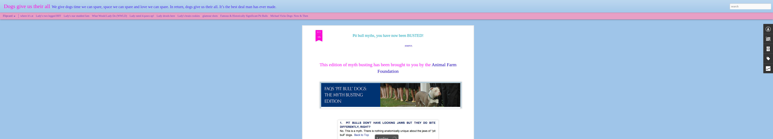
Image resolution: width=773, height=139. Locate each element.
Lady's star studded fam (76, 15)
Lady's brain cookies (189, 15)
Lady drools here (166, 15)
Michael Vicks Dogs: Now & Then (289, 15)
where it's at (26, 15)
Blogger (404, 137)
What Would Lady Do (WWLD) (109, 15)
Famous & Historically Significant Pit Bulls (244, 15)
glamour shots (210, 15)
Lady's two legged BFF (48, 15)
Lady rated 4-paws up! (142, 15)
